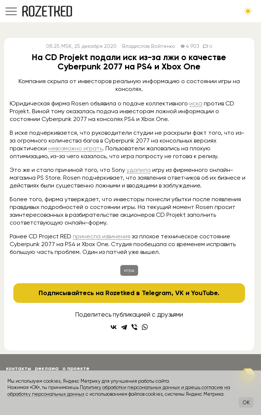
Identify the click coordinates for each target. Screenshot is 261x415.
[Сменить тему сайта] (248, 11)
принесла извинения (101, 236)
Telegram (157, 293)
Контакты (18, 368)
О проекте (75, 368)
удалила (139, 169)
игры (129, 270)
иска (195, 103)
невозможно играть (75, 148)
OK (246, 402)
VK (179, 293)
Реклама (47, 368)
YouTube (204, 293)
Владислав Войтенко (148, 46)
